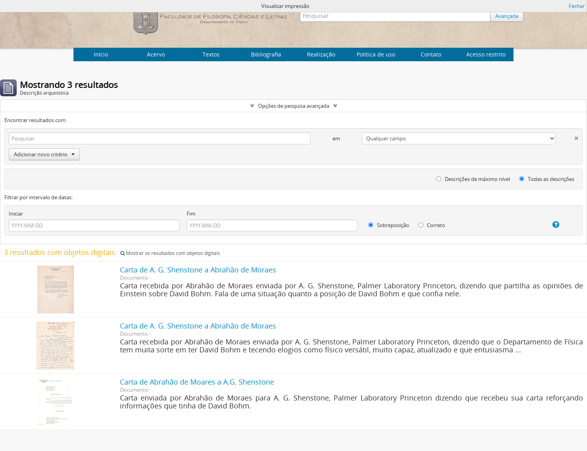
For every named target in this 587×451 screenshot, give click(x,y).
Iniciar (16, 213)
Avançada (506, 15)
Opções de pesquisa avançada (293, 105)
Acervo (156, 54)
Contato (431, 54)
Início (101, 54)
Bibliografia (266, 54)
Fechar (577, 6)
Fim (191, 213)
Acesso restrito (486, 54)
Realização (321, 54)
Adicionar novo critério (44, 154)
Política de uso (376, 54)
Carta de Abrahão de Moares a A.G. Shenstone (197, 382)
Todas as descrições (546, 179)
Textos (211, 54)
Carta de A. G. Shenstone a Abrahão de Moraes (198, 269)
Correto (431, 225)
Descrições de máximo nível (473, 179)
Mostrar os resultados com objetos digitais (170, 253)
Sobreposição (388, 225)
